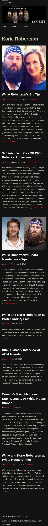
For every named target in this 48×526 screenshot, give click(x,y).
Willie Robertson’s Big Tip (21, 94)
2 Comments (32, 162)
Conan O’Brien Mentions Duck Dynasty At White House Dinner (24, 399)
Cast (4, 26)
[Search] (10, 3)
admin (6, 99)
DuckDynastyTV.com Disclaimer (16, 516)
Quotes (13, 26)
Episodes (24, 26)
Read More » (12, 142)
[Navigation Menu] (5, 3)
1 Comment (32, 99)
